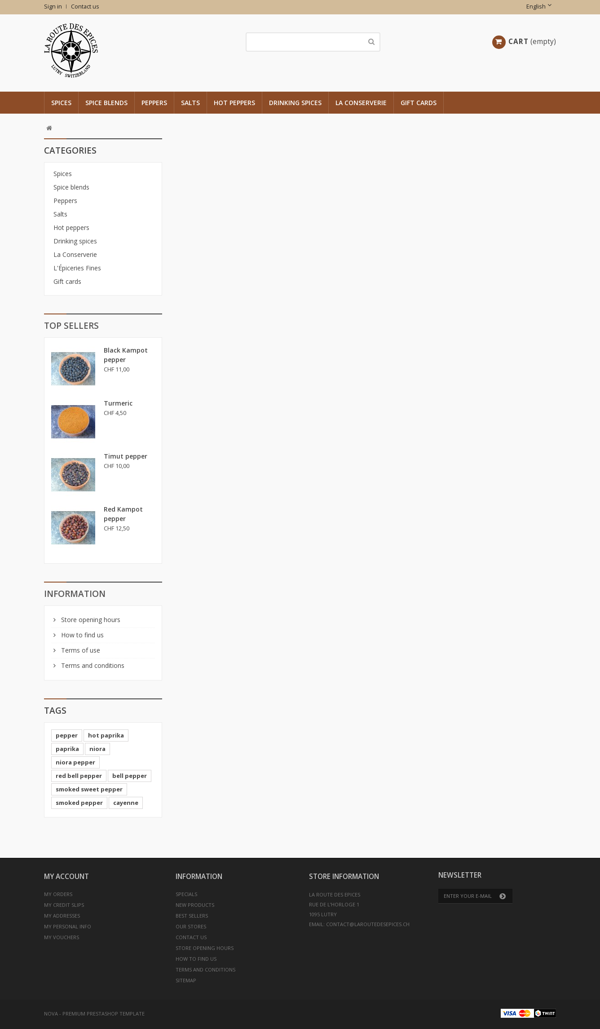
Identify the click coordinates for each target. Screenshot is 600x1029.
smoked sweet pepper (89, 789)
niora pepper (75, 762)
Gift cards (419, 102)
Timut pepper (125, 456)
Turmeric (118, 403)
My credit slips (64, 904)
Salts (190, 102)
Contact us (85, 6)
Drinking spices (295, 102)
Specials (186, 894)
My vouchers (61, 937)
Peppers (154, 102)
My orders (58, 894)
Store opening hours (89, 619)
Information (75, 594)
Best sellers (192, 915)
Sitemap (186, 980)
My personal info (67, 926)
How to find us (81, 635)
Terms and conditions (91, 665)
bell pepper (129, 776)
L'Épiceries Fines (77, 268)
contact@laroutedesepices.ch (368, 924)
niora (97, 749)
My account (66, 876)
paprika (67, 749)
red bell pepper (79, 776)
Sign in (53, 6)
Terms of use (79, 650)
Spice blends (106, 102)
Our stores (191, 926)
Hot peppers (234, 102)
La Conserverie (361, 102)
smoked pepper (79, 803)
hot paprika (106, 735)
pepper (67, 735)
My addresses (62, 915)
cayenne (125, 803)
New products (195, 904)
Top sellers (71, 325)
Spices (61, 102)
